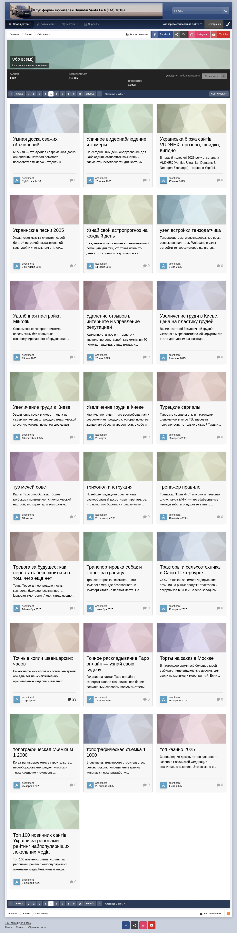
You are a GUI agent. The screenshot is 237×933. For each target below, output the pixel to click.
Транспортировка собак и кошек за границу (114, 569)
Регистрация (214, 24)
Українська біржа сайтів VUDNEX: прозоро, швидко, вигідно (190, 144)
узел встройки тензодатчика (190, 230)
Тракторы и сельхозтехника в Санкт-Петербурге (190, 569)
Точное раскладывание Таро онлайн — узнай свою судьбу (117, 663)
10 (80, 94)
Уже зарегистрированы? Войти (182, 24)
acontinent (41, 65)
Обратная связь (37, 927)
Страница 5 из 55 (115, 94)
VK (183, 34)
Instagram (202, 34)
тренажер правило (180, 487)
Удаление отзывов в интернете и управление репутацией (113, 321)
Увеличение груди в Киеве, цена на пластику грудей (189, 318)
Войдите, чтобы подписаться (184, 75)
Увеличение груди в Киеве (41, 407)
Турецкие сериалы (180, 407)
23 (72, 699)
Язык (8, 927)
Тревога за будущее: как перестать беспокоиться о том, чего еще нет (41, 572)
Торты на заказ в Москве (187, 658)
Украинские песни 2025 (38, 230)
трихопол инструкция (109, 487)
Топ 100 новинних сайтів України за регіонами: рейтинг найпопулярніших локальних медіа (41, 843)
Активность (48, 24)
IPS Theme (11, 923)
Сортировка (219, 94)
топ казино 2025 (177, 749)
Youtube (223, 34)
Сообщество (21, 24)
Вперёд (90, 94)
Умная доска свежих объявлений (35, 141)
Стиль (20, 927)
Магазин (72, 24)
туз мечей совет (30, 487)
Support (93, 24)
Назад (19, 94)
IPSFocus (25, 923)
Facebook (165, 34)
